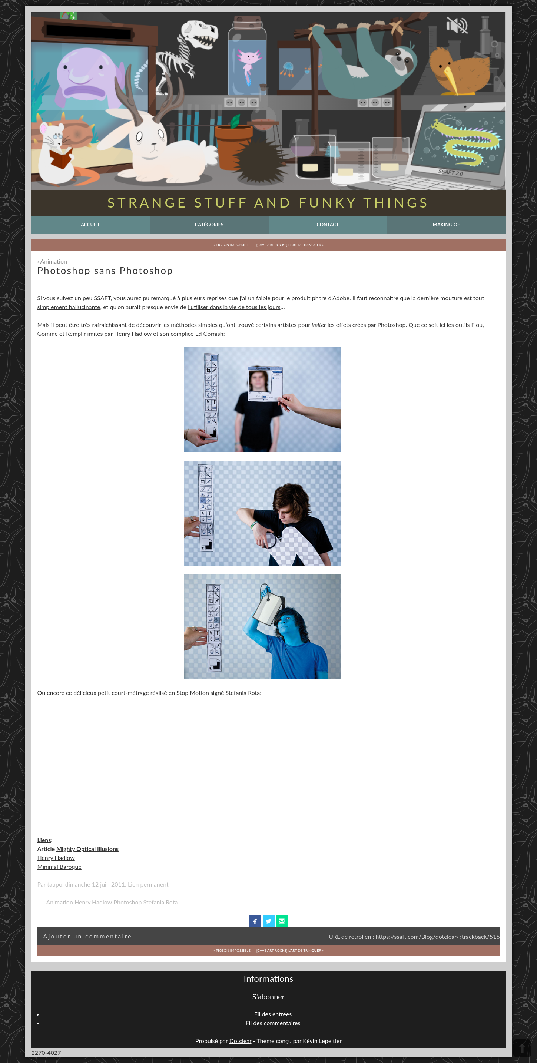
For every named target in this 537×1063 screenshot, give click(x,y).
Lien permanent (148, 884)
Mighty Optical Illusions (87, 848)
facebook (255, 921)
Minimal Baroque (59, 866)
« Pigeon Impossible (232, 245)
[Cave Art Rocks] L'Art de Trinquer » (290, 245)
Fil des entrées (273, 1013)
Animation (53, 261)
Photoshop (127, 901)
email (282, 921)
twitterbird (268, 921)
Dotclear (240, 1040)
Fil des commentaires (273, 1022)
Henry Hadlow (55, 857)
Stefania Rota (160, 901)
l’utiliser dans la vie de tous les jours (234, 306)
